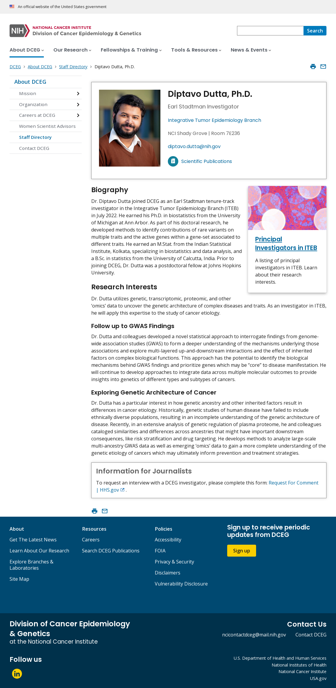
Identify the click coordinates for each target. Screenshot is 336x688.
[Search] (315, 30)
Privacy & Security (174, 561)
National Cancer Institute (302, 671)
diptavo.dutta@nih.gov (194, 146)
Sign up (241, 550)
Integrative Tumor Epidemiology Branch (214, 120)
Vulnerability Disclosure (181, 583)
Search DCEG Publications (111, 550)
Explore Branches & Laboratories (31, 564)
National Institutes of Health (299, 665)
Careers (91, 539)
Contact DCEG (34, 148)
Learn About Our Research (39, 550)
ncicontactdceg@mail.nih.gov (254, 634)
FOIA (160, 550)
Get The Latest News (33, 539)
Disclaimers (167, 572)
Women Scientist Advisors (47, 126)
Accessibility (168, 539)
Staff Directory (35, 137)
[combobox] (270, 30)
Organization (33, 104)
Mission (27, 93)
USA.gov (318, 678)
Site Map (19, 579)
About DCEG (30, 81)
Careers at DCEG (37, 115)
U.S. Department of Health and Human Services (280, 658)
